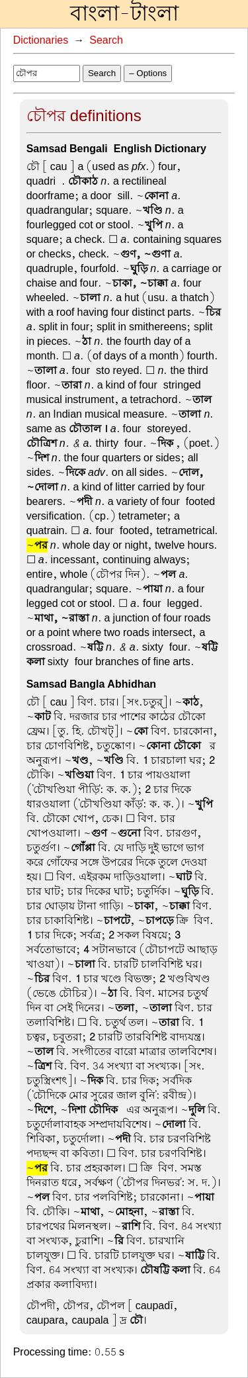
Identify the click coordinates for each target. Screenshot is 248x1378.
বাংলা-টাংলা (124, 14)
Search (106, 40)
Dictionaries (41, 40)
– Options (148, 73)
